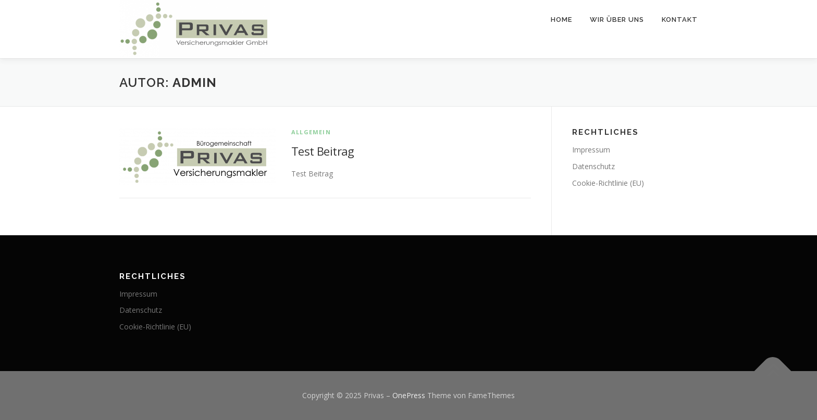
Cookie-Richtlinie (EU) (608, 183)
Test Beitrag (322, 151)
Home (561, 19)
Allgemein (311, 132)
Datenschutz (593, 166)
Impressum (591, 150)
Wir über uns (617, 19)
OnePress (408, 395)
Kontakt (680, 19)
